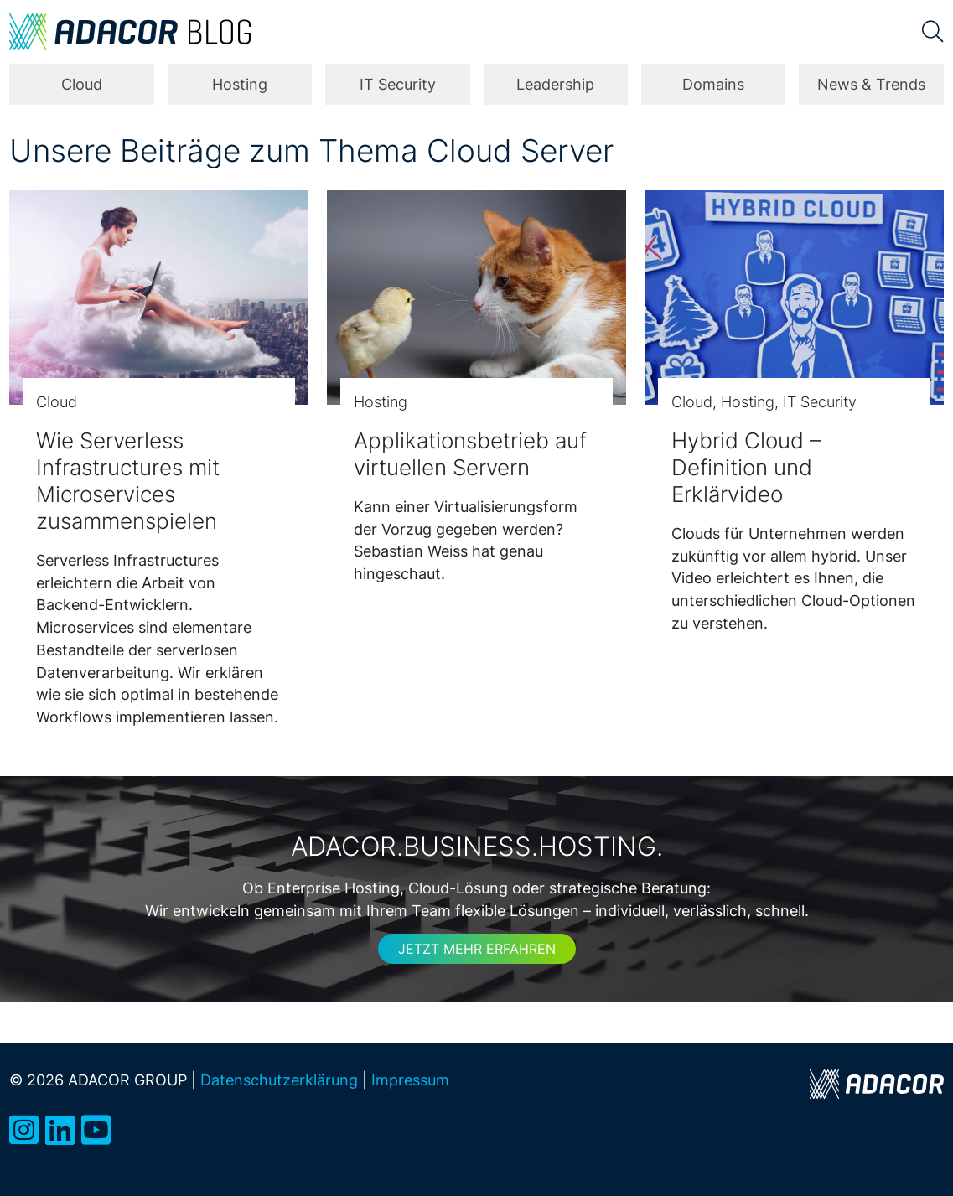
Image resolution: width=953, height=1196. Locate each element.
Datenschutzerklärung (279, 1080)
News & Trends (871, 84)
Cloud (81, 84)
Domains (713, 84)
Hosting (239, 84)
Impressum (410, 1080)
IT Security (398, 84)
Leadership (555, 84)
